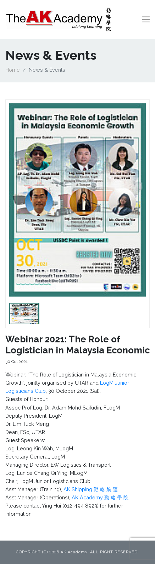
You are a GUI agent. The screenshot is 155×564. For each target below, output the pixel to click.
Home (12, 70)
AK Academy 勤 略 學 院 (100, 497)
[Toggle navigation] (146, 19)
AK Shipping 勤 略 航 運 (90, 489)
